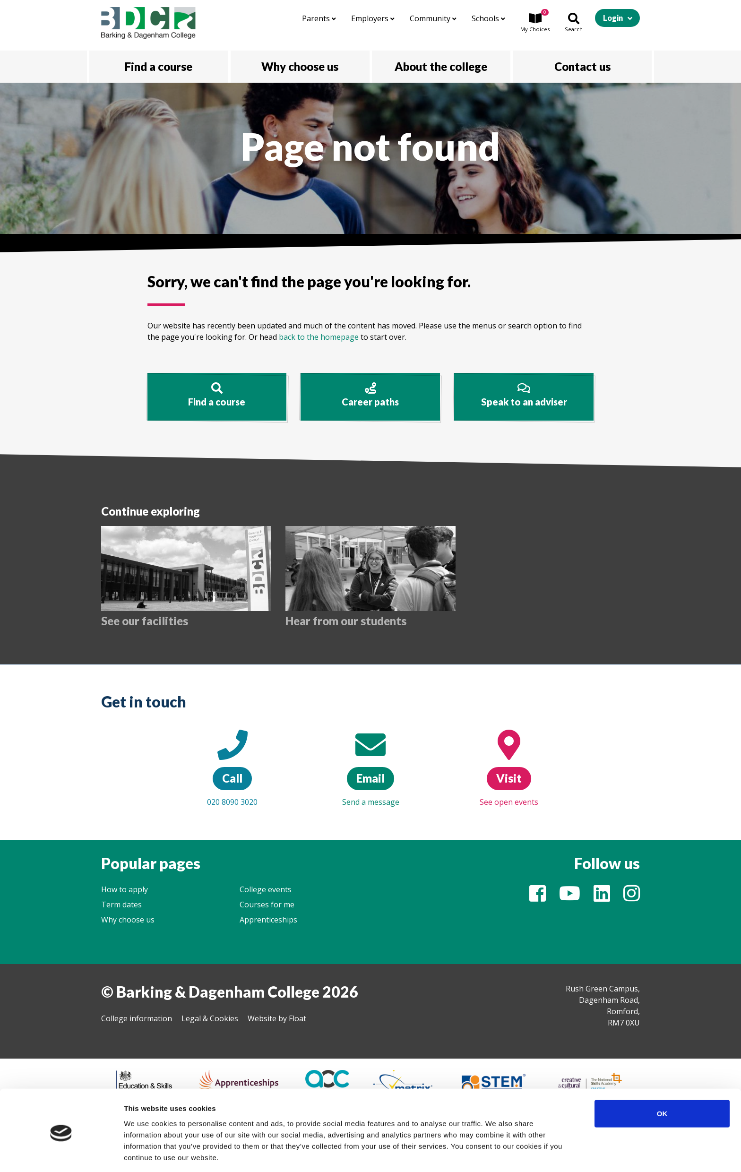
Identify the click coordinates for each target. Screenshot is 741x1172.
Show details (496, 1153)
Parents (319, 18)
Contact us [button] (582, 66)
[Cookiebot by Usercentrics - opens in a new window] (61, 1153)
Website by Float (277, 1018)
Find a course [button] (158, 66)
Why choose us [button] (299, 66)
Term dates (121, 904)
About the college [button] (441, 66)
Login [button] (613, 17)
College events (266, 889)
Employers (373, 18)
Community (433, 18)
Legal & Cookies (209, 1018)
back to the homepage (319, 337)
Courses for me (267, 904)
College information (136, 1018)
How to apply (124, 889)
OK (662, 1079)
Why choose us (128, 919)
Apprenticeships (268, 919)
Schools (488, 18)
